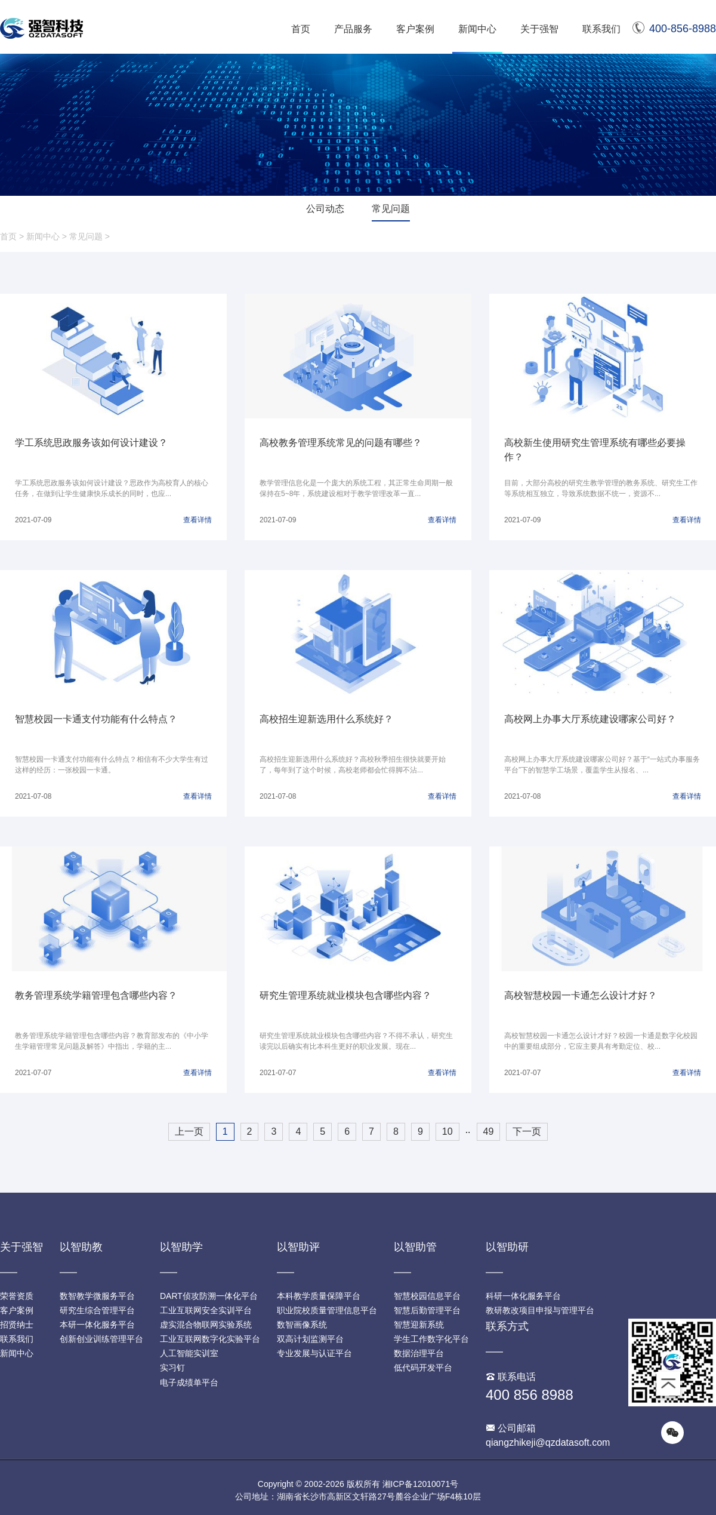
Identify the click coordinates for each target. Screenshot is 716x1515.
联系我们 (601, 29)
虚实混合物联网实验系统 (206, 1324)
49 (488, 1131)
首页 (300, 29)
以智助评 (298, 1247)
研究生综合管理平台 (97, 1310)
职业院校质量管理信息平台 (327, 1310)
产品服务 (353, 29)
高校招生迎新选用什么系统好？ (326, 719)
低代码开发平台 (423, 1367)
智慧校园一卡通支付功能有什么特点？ (96, 719)
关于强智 (539, 29)
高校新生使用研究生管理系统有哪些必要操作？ (595, 450)
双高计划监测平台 (310, 1339)
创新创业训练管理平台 (101, 1339)
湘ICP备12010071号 (420, 1484)
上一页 (189, 1131)
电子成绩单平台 (189, 1382)
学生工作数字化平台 (431, 1339)
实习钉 (172, 1367)
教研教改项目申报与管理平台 (540, 1310)
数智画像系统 (302, 1324)
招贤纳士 (16, 1324)
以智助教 (81, 1247)
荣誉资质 (16, 1296)
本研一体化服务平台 (97, 1324)
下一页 (527, 1131)
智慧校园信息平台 (427, 1296)
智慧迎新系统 (419, 1324)
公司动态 (325, 209)
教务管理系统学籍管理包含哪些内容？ (96, 995)
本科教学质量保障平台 (318, 1296)
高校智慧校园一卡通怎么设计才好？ (580, 995)
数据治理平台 (419, 1353)
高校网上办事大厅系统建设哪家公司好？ (590, 719)
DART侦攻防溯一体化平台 (209, 1296)
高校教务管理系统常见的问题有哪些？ (341, 443)
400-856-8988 (674, 29)
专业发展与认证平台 (314, 1353)
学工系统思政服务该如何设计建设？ (91, 443)
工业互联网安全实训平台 (206, 1310)
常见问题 (391, 209)
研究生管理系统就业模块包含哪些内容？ (345, 995)
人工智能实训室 (189, 1353)
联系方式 (507, 1326)
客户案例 (415, 29)
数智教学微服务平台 (97, 1296)
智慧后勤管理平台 (427, 1310)
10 (447, 1131)
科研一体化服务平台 (523, 1296)
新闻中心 (477, 29)
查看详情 (197, 520)
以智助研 (507, 1247)
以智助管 (415, 1247)
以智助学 (181, 1247)
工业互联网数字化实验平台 (210, 1339)
